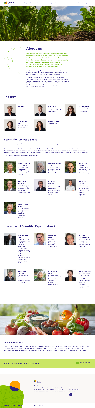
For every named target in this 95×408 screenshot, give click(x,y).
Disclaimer (72, 391)
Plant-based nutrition (36, 3)
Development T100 (39, 405)
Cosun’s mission (57, 74)
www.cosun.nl (85, 363)
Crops (26, 3)
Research (58, 3)
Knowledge (49, 3)
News (65, 3)
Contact (80, 3)
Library (71, 387)
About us (72, 3)
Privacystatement (74, 389)
